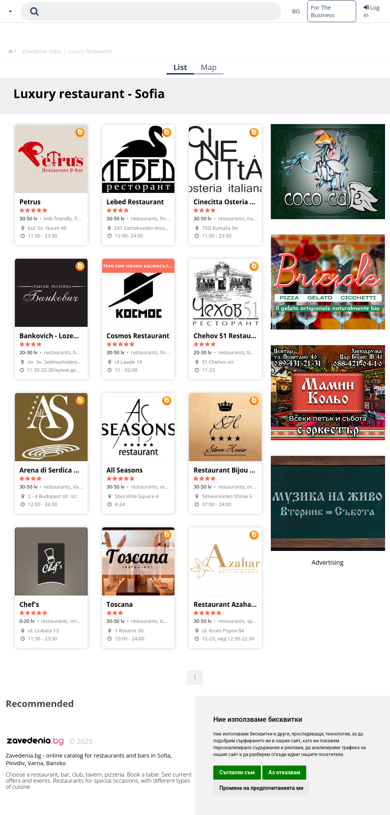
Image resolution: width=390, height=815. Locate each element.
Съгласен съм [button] (237, 772)
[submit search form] (34, 11)
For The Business (322, 11)
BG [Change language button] (296, 11)
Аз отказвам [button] (284, 772)
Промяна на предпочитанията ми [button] (261, 788)
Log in (372, 11)
